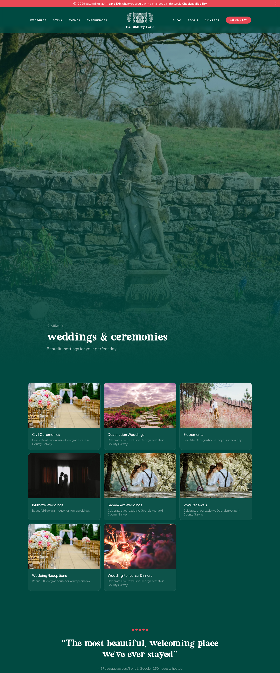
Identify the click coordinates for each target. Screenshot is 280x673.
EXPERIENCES (97, 20)
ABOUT (193, 20)
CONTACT (212, 20)
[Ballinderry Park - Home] (140, 20)
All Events (55, 325)
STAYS (57, 20)
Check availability (194, 3)
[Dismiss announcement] (276, 3)
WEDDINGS (38, 20)
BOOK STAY (238, 19)
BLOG (177, 20)
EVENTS (74, 20)
